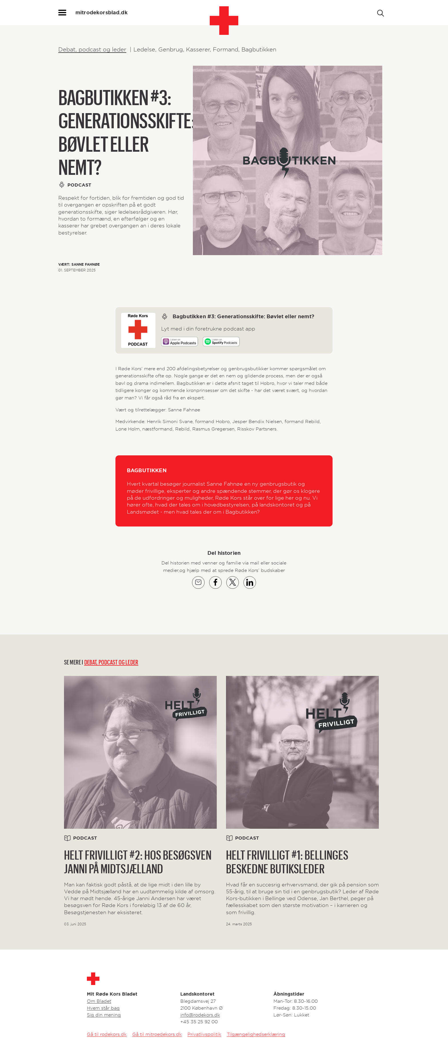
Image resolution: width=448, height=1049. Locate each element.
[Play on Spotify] (221, 342)
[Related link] (140, 801)
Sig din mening (104, 1015)
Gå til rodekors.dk (107, 1034)
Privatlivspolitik (204, 1034)
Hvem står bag (103, 1008)
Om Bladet (99, 1001)
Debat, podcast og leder (92, 49)
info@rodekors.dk (200, 1015)
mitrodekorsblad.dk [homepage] (101, 12)
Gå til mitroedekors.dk (157, 1034)
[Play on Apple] (179, 342)
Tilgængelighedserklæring (256, 1034)
